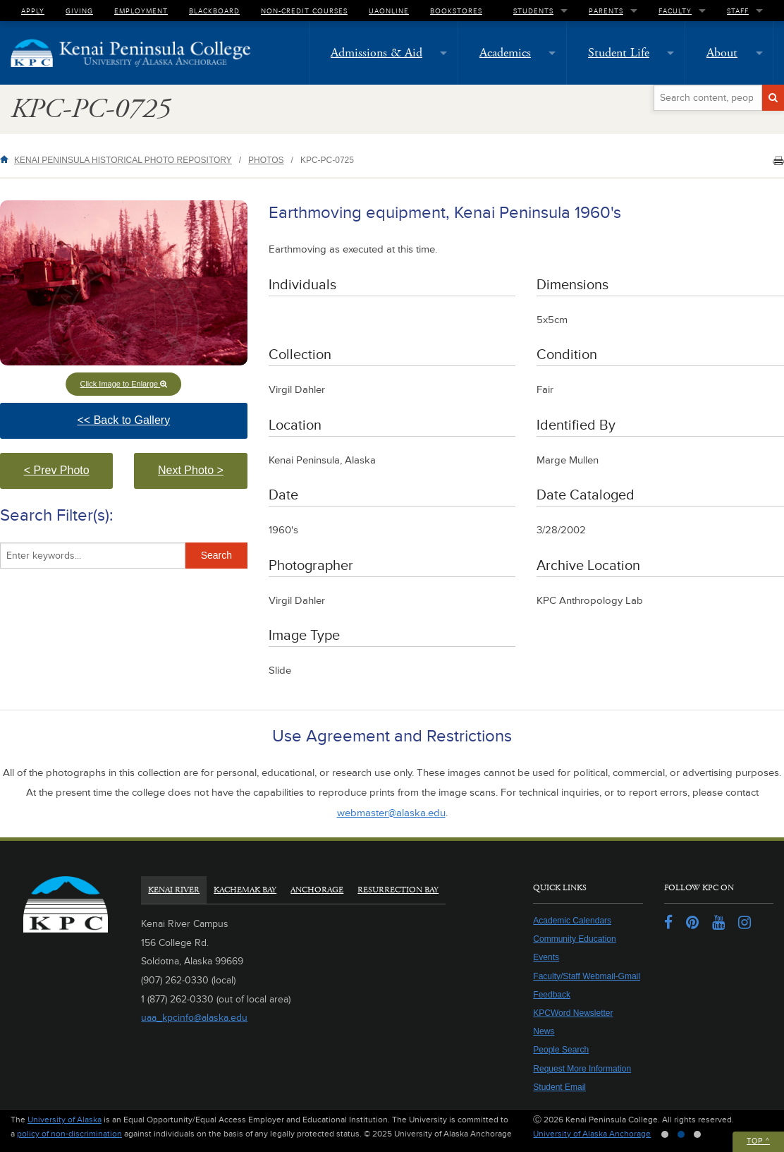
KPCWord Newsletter (573, 1013)
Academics (505, 52)
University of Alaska (64, 1120)
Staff (738, 10)
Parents (606, 10)
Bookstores (456, 10)
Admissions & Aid (376, 52)
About (721, 52)
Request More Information (582, 1069)
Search (216, 555)
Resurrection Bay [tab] (398, 890)
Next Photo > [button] (202, 476)
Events (546, 957)
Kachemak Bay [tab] (245, 890)
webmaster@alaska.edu (391, 813)
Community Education (574, 939)
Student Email (559, 1087)
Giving (79, 10)
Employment (141, 10)
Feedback (551, 995)
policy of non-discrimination (69, 1134)
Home (7, 159)
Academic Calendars (572, 921)
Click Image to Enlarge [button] (123, 384)
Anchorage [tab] (316, 890)
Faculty (675, 10)
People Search (561, 1050)
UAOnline (389, 10)
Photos (265, 160)
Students (533, 10)
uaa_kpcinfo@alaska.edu (194, 1018)
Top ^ (758, 1141)
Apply (32, 10)
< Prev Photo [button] (69, 476)
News (543, 1031)
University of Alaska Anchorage (592, 1134)
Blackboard (214, 10)
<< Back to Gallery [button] (151, 426)
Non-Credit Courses (304, 10)
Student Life (618, 52)
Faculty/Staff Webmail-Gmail (586, 976)
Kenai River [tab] (174, 890)
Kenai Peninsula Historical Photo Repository (123, 160)
